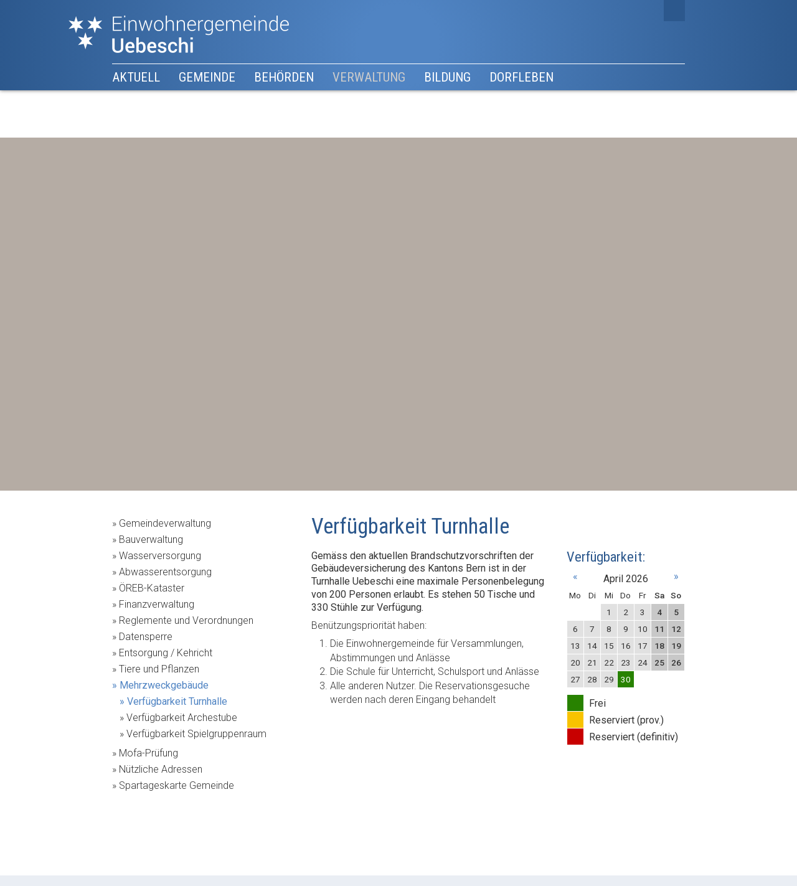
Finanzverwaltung (156, 604)
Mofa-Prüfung (148, 753)
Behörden (284, 77)
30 (626, 679)
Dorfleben (521, 77)
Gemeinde (207, 77)
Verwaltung (368, 77)
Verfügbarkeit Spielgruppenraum (196, 734)
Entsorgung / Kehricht (165, 653)
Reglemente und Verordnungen (186, 620)
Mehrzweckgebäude (164, 685)
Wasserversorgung (160, 556)
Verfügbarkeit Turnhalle (177, 701)
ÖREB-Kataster (151, 588)
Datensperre (145, 637)
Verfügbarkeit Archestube (181, 717)
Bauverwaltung (151, 539)
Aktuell (136, 77)
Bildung (447, 77)
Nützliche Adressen (160, 769)
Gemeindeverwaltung (165, 523)
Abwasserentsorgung (165, 572)
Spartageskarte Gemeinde (176, 785)
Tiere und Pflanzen (159, 669)
